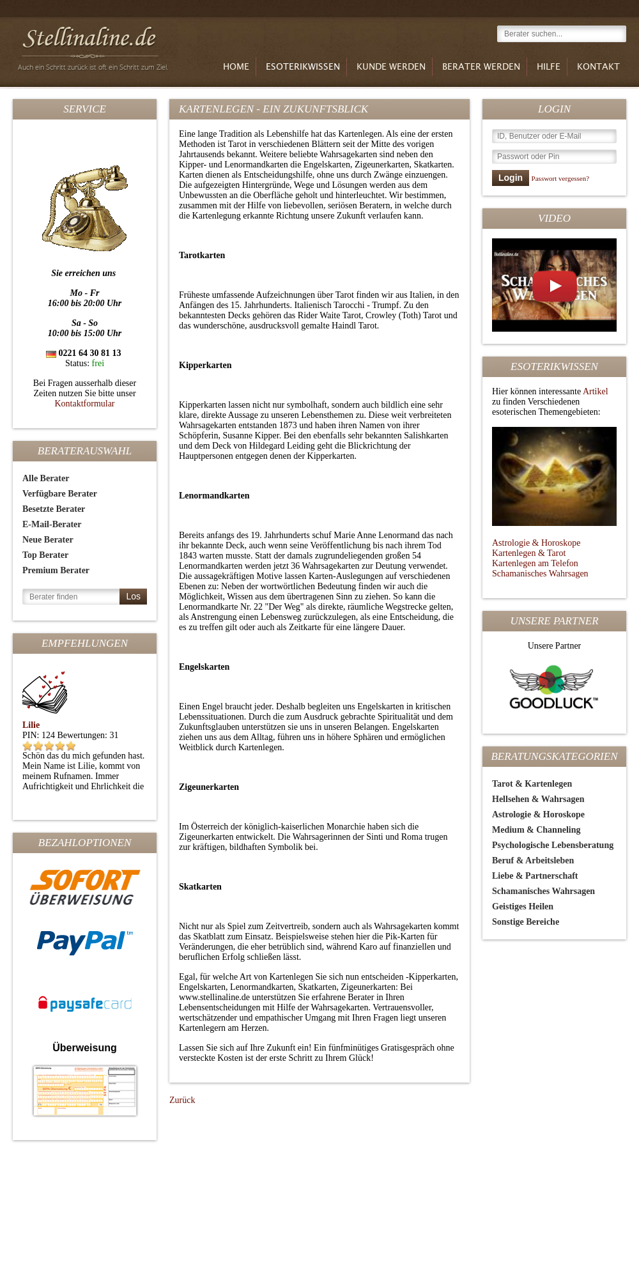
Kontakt (598, 67)
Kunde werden (391, 67)
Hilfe (548, 67)
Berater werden (481, 67)
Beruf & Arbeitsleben (533, 860)
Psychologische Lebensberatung (552, 845)
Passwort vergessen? (561, 178)
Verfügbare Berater (59, 493)
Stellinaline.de (95, 46)
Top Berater (45, 555)
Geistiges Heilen (522, 906)
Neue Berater (47, 539)
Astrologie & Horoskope (536, 543)
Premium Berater (55, 570)
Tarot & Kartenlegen (532, 784)
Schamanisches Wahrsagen (540, 573)
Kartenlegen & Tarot (529, 553)
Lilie (31, 725)
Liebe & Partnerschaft (535, 876)
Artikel (595, 391)
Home (236, 67)
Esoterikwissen (303, 67)
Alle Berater (45, 478)
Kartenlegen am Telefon (535, 563)
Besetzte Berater (53, 509)
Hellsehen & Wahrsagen (538, 799)
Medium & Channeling (536, 830)
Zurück (182, 1100)
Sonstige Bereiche (525, 922)
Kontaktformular (84, 403)
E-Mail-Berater (52, 524)
